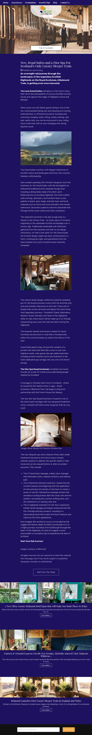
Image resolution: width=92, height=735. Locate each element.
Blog (55, 2)
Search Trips (44, 2)
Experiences (16, 2)
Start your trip (68, 729)
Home (5, 2)
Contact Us (65, 2)
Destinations (30, 2)
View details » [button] (46, 615)
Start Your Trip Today (46, 572)
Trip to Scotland (46, 48)
